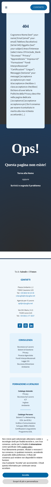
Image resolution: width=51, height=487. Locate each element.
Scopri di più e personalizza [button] (25, 481)
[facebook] (20, 325)
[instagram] (25, 325)
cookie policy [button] (26, 447)
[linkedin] (31, 325)
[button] (47, 440)
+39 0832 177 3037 (27, 316)
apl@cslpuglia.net (25, 303)
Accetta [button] (25, 475)
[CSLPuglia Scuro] (19, 5)
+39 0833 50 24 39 (27, 293)
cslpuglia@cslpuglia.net (25, 296)
